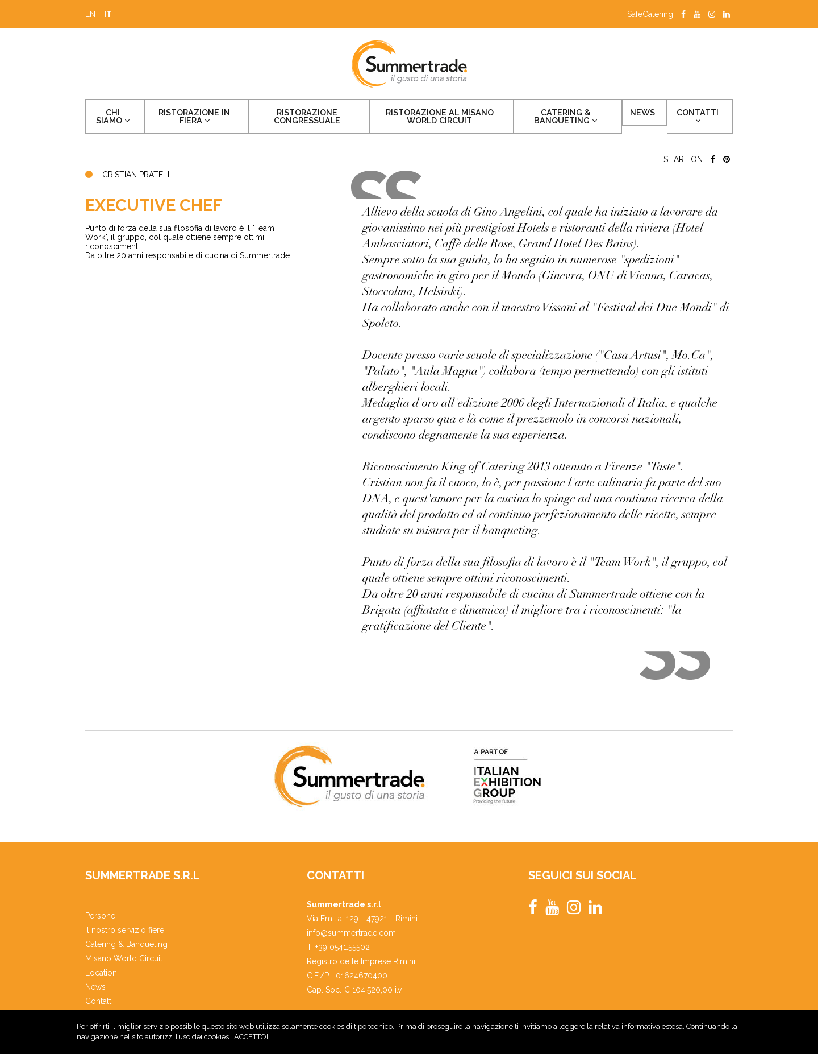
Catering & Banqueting (581, 117)
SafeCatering (650, 14)
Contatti (703, 117)
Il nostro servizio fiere (124, 930)
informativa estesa (652, 1029)
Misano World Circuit (123, 958)
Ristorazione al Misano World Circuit (448, 117)
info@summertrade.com (351, 932)
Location (101, 972)
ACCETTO (250, 1039)
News (654, 113)
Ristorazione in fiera (191, 117)
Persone (100, 915)
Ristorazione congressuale (306, 117)
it (108, 14)
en (90, 14)
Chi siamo (112, 117)
